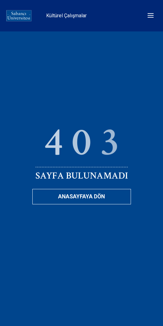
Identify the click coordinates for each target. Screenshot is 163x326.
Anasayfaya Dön (81, 196)
